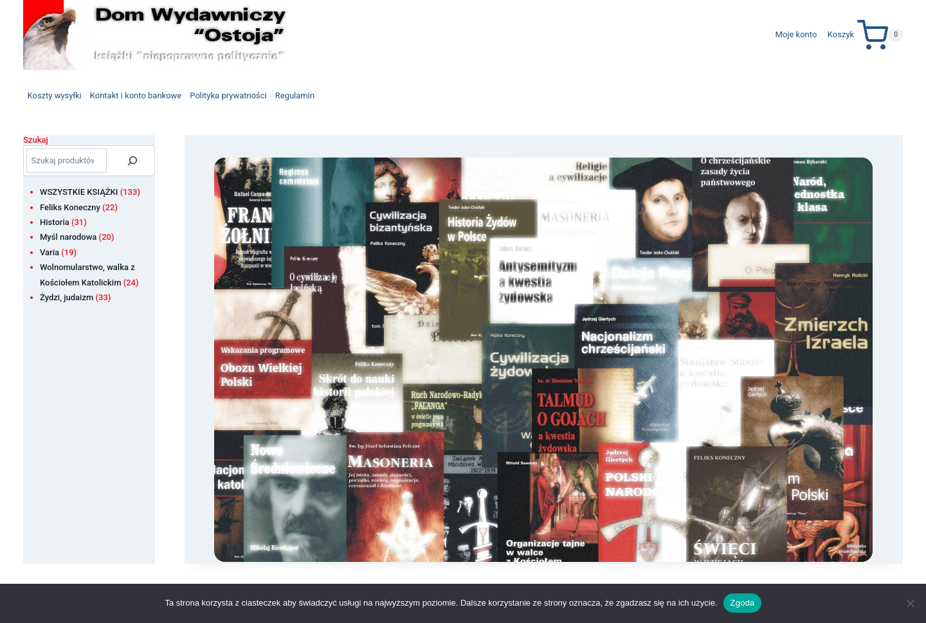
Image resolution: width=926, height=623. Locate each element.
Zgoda (742, 603)
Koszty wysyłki (55, 95)
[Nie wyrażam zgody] (909, 603)
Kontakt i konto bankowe (136, 95)
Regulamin (294, 95)
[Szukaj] (132, 161)
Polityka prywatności (228, 95)
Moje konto (796, 34)
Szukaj (35, 140)
